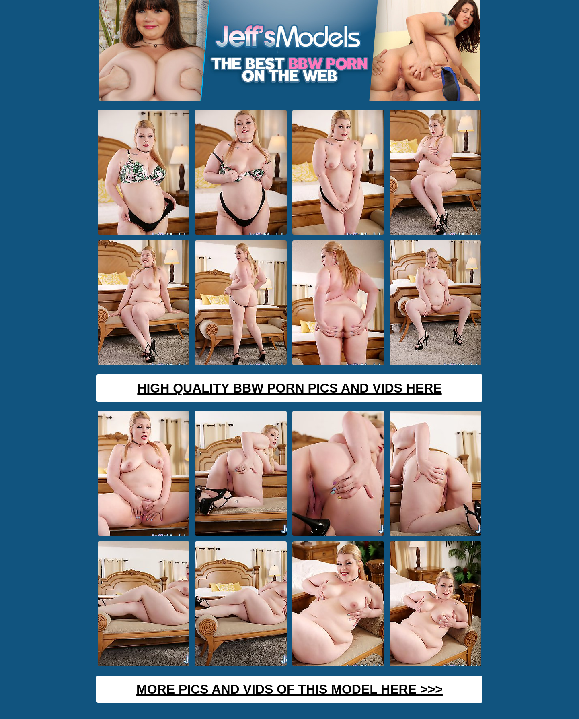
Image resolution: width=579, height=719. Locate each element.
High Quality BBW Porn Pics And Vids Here (289, 388)
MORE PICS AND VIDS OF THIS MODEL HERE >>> (289, 689)
